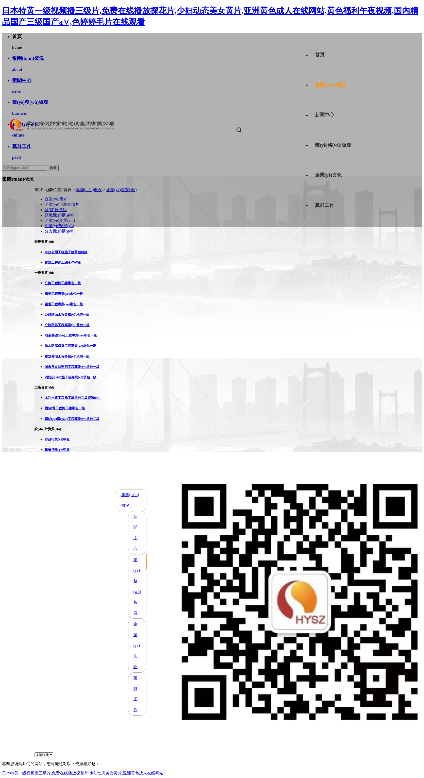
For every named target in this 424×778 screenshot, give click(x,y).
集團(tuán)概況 (331, 84)
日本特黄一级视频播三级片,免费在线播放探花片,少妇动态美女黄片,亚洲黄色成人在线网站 (82, 773)
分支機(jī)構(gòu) (60, 231)
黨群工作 (324, 205)
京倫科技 (274, 749)
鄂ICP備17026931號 (225, 749)
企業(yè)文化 (328, 175)
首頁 (320, 54)
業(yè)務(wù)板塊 (333, 145)
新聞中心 (324, 114)
